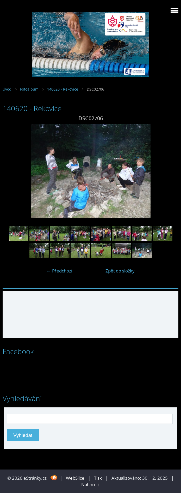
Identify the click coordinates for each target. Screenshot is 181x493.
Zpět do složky (120, 271)
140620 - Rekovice (63, 89)
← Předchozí (59, 271)
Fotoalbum (29, 89)
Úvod (7, 89)
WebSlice (75, 478)
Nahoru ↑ (90, 485)
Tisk (98, 478)
